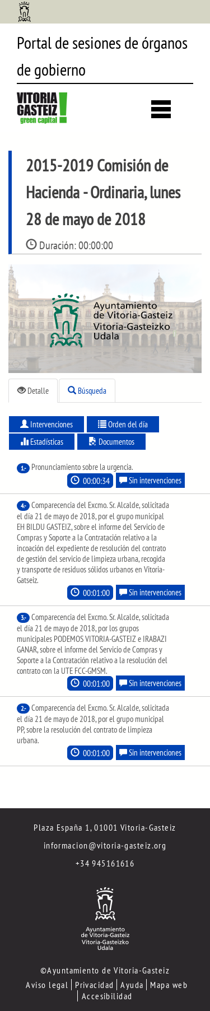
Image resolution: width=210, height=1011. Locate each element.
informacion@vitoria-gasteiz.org (105, 845)
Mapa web (169, 984)
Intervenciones (46, 424)
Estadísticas (41, 441)
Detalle (33, 390)
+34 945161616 (105, 863)
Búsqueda (87, 390)
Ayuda (131, 984)
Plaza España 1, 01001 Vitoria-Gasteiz (105, 827)
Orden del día (123, 424)
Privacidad (94, 984)
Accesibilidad (107, 995)
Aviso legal (47, 984)
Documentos (111, 441)
